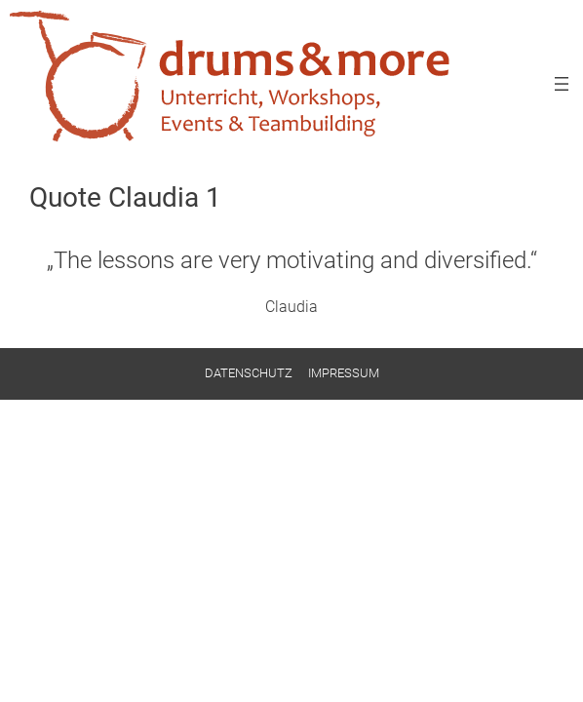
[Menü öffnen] (561, 84)
